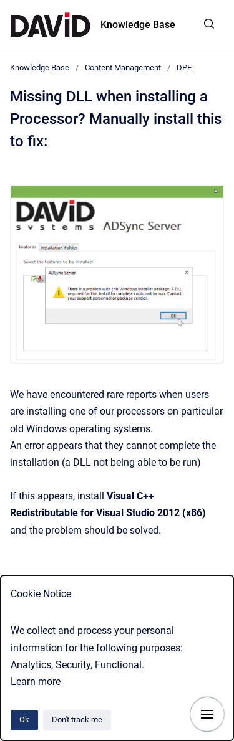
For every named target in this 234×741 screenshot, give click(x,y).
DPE (184, 67)
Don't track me (77, 719)
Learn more (36, 681)
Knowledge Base (137, 25)
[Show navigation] (207, 714)
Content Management (123, 67)
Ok (24, 719)
